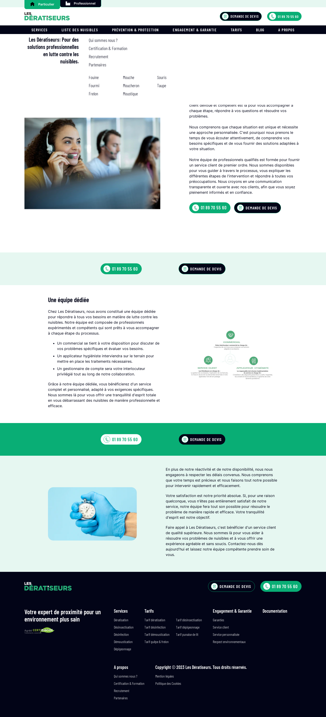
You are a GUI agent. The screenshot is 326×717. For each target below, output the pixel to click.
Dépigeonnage (122, 649)
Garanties (218, 620)
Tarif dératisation (154, 620)
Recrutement (121, 690)
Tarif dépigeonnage (187, 627)
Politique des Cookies (168, 683)
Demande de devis (240, 16)
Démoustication (123, 641)
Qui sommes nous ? (125, 676)
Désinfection (121, 634)
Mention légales (164, 676)
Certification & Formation (129, 683)
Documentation (275, 611)
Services (39, 29)
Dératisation (121, 620)
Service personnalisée (226, 634)
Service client (221, 627)
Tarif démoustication (157, 634)
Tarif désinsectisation (189, 620)
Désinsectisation (124, 627)
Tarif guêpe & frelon (156, 641)
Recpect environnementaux (229, 641)
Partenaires (121, 698)
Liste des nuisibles (80, 29)
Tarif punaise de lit (187, 634)
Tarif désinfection (155, 627)
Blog (260, 29)
